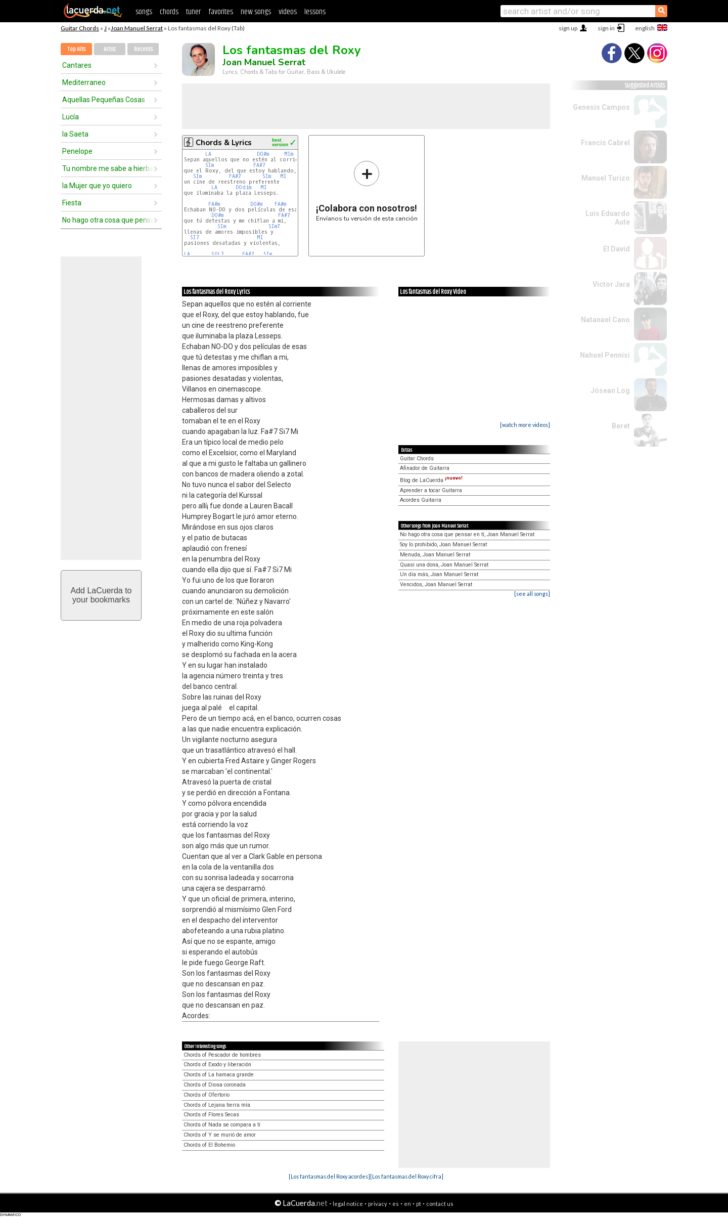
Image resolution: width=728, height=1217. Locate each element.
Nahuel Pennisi (605, 355)
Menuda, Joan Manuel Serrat (435, 554)
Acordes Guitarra (420, 500)
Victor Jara (611, 284)
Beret (621, 426)
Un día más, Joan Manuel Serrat (439, 574)
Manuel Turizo (605, 178)
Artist (110, 49)
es (395, 1203)
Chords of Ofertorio (207, 1095)
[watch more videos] (525, 424)
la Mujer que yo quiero (97, 186)
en (407, 1203)
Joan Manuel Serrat (137, 28)
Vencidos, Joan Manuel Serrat (436, 584)
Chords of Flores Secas (211, 1114)
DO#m (263, 154)
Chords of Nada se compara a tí (222, 1124)
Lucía (70, 117)
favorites (220, 12)
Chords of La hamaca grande (219, 1074)
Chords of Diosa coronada (215, 1084)
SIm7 (274, 226)
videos (288, 12)
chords (169, 12)
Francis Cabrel (605, 143)
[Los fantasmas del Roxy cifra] (406, 1176)
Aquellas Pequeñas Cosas (103, 100)
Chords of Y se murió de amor (220, 1135)
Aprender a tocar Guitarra (431, 490)
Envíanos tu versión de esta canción (367, 191)
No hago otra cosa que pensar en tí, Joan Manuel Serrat (467, 534)
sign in (606, 28)
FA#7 (259, 165)
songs (143, 12)
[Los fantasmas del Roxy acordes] (329, 1176)
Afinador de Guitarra (424, 468)
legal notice (348, 1203)
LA (208, 154)
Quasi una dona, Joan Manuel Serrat (444, 564)
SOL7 (217, 254)
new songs (256, 12)
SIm (209, 165)
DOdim (243, 187)
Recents (143, 49)
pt (418, 1203)
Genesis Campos (601, 107)
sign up (568, 28)
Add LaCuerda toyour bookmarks (101, 595)
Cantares (77, 65)
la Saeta (75, 134)
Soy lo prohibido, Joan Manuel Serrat (443, 544)
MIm (288, 154)
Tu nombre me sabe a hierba (107, 168)
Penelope (77, 151)
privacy (377, 1203)
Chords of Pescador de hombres (222, 1055)
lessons (315, 12)
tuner (193, 12)
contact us (439, 1203)
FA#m (214, 204)
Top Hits (76, 49)
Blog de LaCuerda (431, 480)
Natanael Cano (605, 320)
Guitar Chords (80, 28)
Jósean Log (610, 390)
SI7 (194, 237)
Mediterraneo (84, 82)
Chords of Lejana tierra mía (217, 1105)
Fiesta (71, 203)
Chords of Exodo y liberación (217, 1064)
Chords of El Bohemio (209, 1145)
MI (283, 176)
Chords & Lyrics (224, 143)
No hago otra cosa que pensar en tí (107, 220)
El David (616, 249)
